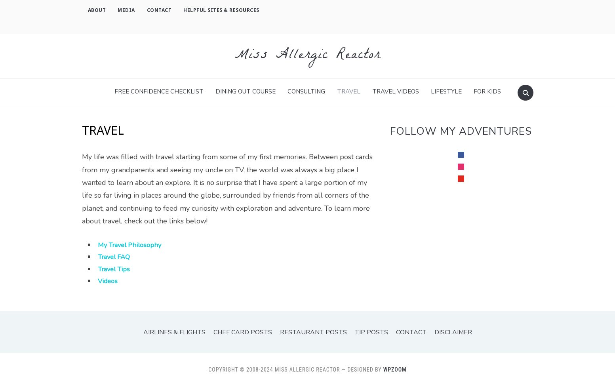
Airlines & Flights (180, 331)
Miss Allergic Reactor (308, 55)
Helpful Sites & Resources (221, 10)
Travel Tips (115, 268)
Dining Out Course (245, 91)
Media (126, 10)
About (97, 10)
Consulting (306, 91)
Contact (159, 10)
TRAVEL (348, 91)
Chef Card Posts (246, 331)
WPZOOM (395, 369)
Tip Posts (367, 331)
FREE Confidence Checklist (159, 91)
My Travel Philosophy (133, 244)
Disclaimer (446, 331)
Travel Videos (395, 91)
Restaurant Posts (313, 331)
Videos (109, 280)
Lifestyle (446, 91)
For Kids (487, 91)
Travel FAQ (116, 256)
